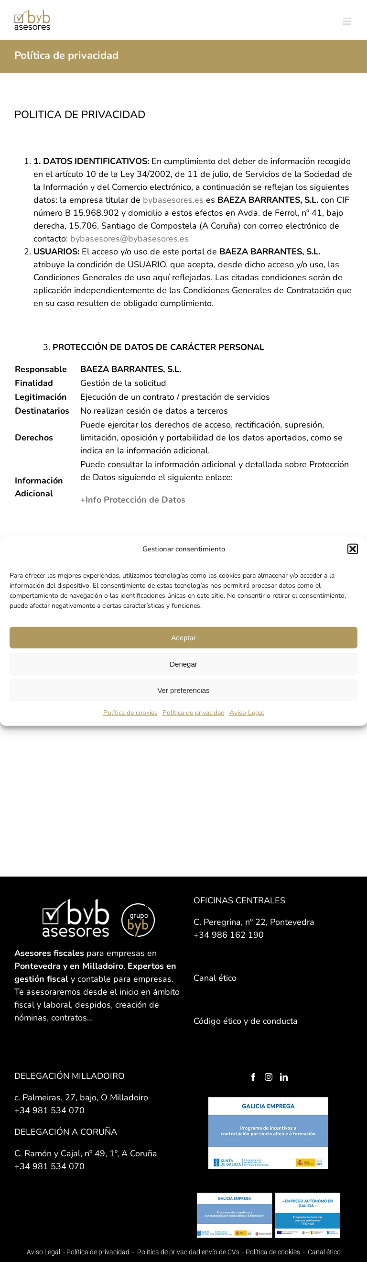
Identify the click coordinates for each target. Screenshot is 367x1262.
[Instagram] (268, 1077)
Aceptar (183, 637)
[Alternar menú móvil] (348, 21)
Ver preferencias (183, 690)
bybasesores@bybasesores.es (129, 238)
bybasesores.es (173, 200)
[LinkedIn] (284, 1077)
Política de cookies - (276, 1252)
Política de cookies (130, 712)
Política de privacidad (193, 712)
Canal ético (324, 1252)
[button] (352, 549)
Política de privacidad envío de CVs (188, 1252)
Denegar (183, 663)
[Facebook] (253, 1077)
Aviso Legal (246, 712)
